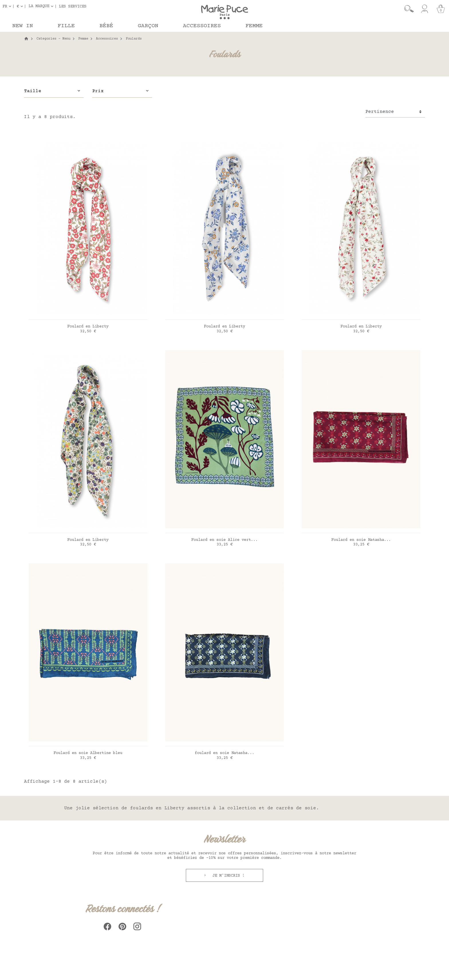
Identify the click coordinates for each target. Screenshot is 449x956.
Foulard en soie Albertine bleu (88, 753)
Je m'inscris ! (227, 875)
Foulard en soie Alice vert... (224, 540)
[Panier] (441, 9)
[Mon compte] (424, 9)
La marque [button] (39, 6)
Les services (72, 6)
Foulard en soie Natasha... (361, 540)
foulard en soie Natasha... (224, 753)
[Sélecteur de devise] (21, 6)
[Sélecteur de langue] (8, 6)
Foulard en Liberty (88, 326)
